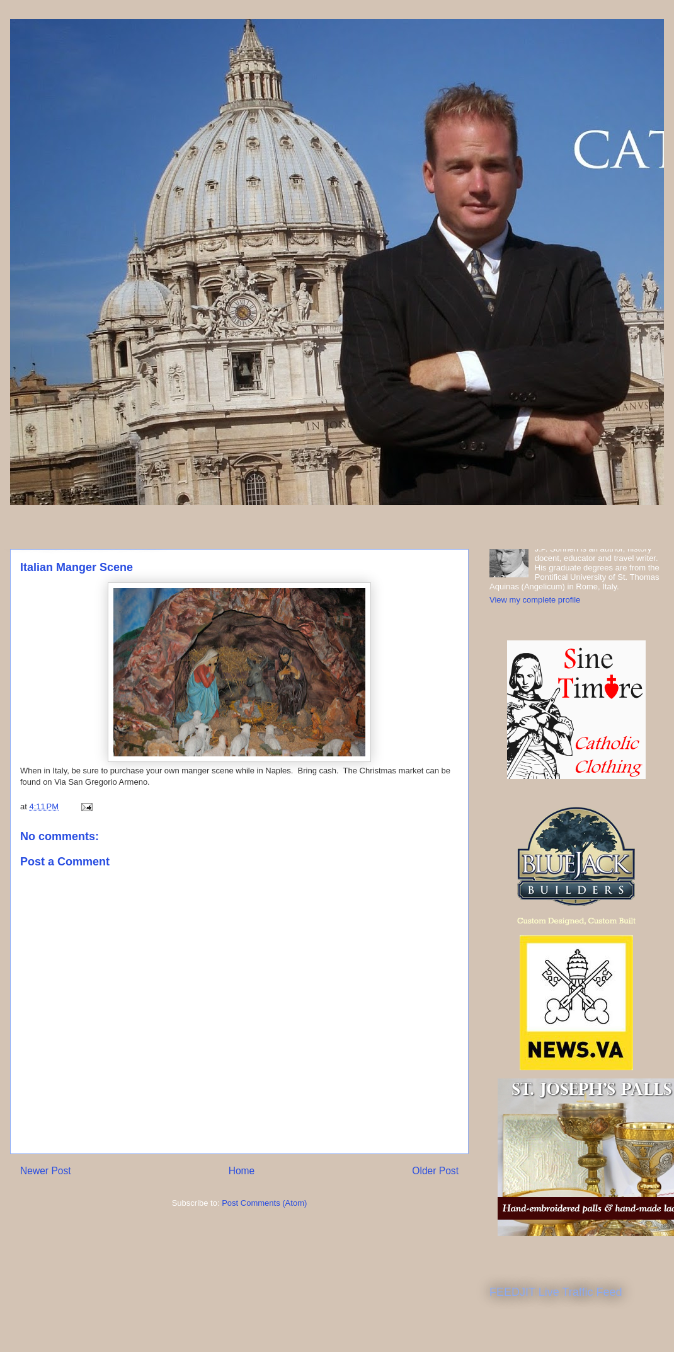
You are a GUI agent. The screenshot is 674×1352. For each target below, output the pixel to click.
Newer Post (45, 1170)
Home (242, 1170)
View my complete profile (534, 599)
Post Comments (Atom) (264, 1203)
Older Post (435, 1170)
